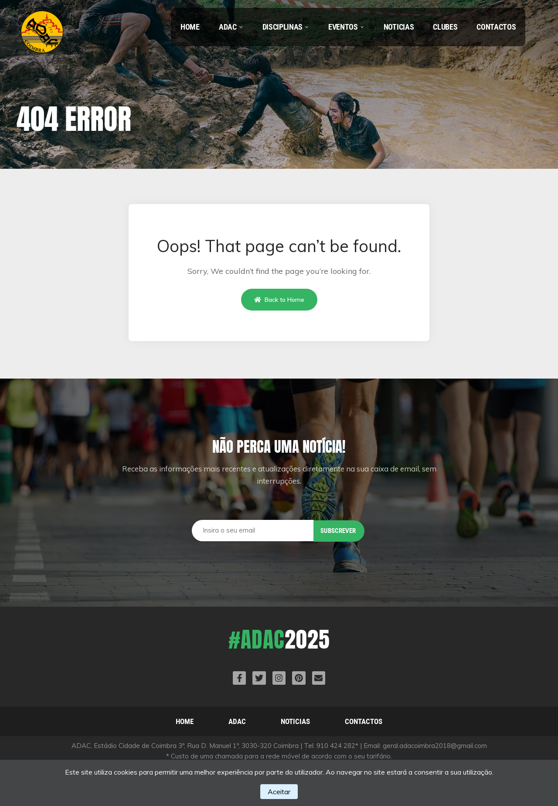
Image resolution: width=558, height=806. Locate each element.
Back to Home (279, 300)
